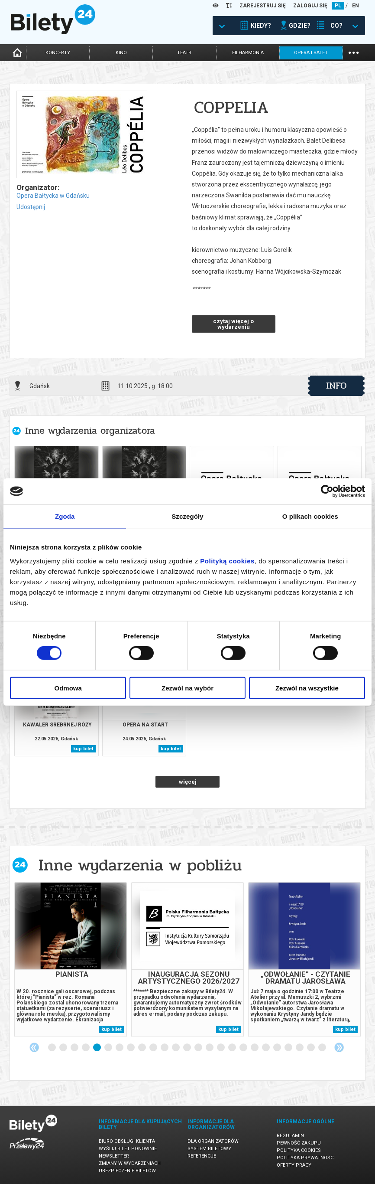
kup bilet (83, 749)
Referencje (202, 1156)
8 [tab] (131, 1047)
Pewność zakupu (299, 1143)
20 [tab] (266, 1047)
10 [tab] (153, 1047)
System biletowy (209, 1148)
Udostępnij (30, 206)
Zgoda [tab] (65, 516)
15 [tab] (210, 1047)
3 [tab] (75, 1047)
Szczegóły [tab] (187, 516)
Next (339, 1047)
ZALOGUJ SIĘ (310, 6)
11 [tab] (165, 1047)
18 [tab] (243, 1047)
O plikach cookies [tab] (310, 516)
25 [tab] (322, 1047)
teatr (184, 53)
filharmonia (248, 53)
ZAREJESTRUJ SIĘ (262, 6)
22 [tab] (288, 1047)
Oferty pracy (294, 1165)
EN (355, 6)
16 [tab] (221, 1047)
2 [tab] (63, 1047)
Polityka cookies (299, 1150)
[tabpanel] (70, 959)
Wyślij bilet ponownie (128, 1148)
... (353, 51)
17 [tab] (232, 1047)
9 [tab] (142, 1047)
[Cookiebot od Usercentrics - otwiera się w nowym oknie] (327, 491)
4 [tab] (86, 1047)
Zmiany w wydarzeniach (130, 1163)
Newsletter (114, 1156)
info (336, 385)
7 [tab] (120, 1047)
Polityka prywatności (306, 1158)
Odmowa (68, 687)
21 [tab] (277, 1047)
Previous (34, 1047)
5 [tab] (97, 1047)
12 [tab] (176, 1047)
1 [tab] (52, 1047)
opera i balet (311, 53)
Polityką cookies (227, 560)
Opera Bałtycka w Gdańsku (53, 195)
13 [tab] (187, 1047)
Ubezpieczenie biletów (127, 1171)
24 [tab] (311, 1047)
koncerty (57, 53)
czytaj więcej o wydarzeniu (233, 324)
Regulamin (290, 1135)
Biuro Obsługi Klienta (127, 1141)
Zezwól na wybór (187, 687)
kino (121, 53)
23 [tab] (300, 1047)
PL (338, 6)
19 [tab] (255, 1047)
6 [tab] (108, 1047)
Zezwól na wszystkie (307, 687)
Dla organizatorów (213, 1141)
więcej (188, 781)
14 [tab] (198, 1047)
